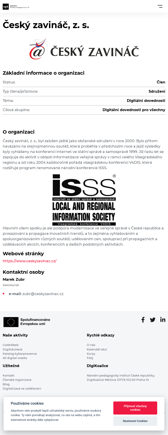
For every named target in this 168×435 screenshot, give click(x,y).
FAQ (90, 358)
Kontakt (8, 375)
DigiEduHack (12, 349)
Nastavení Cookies (135, 421)
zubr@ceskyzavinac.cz (42, 294)
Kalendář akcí (97, 349)
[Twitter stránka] (154, 320)
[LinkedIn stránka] (162, 320)
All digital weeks (15, 358)
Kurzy (91, 353)
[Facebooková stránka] (144, 320)
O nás (91, 345)
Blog (6, 384)
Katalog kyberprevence (20, 353)
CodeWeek (11, 345)
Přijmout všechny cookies (135, 407)
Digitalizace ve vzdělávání (22, 388)
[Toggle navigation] (160, 6)
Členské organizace (17, 379)
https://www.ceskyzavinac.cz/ (29, 261)
